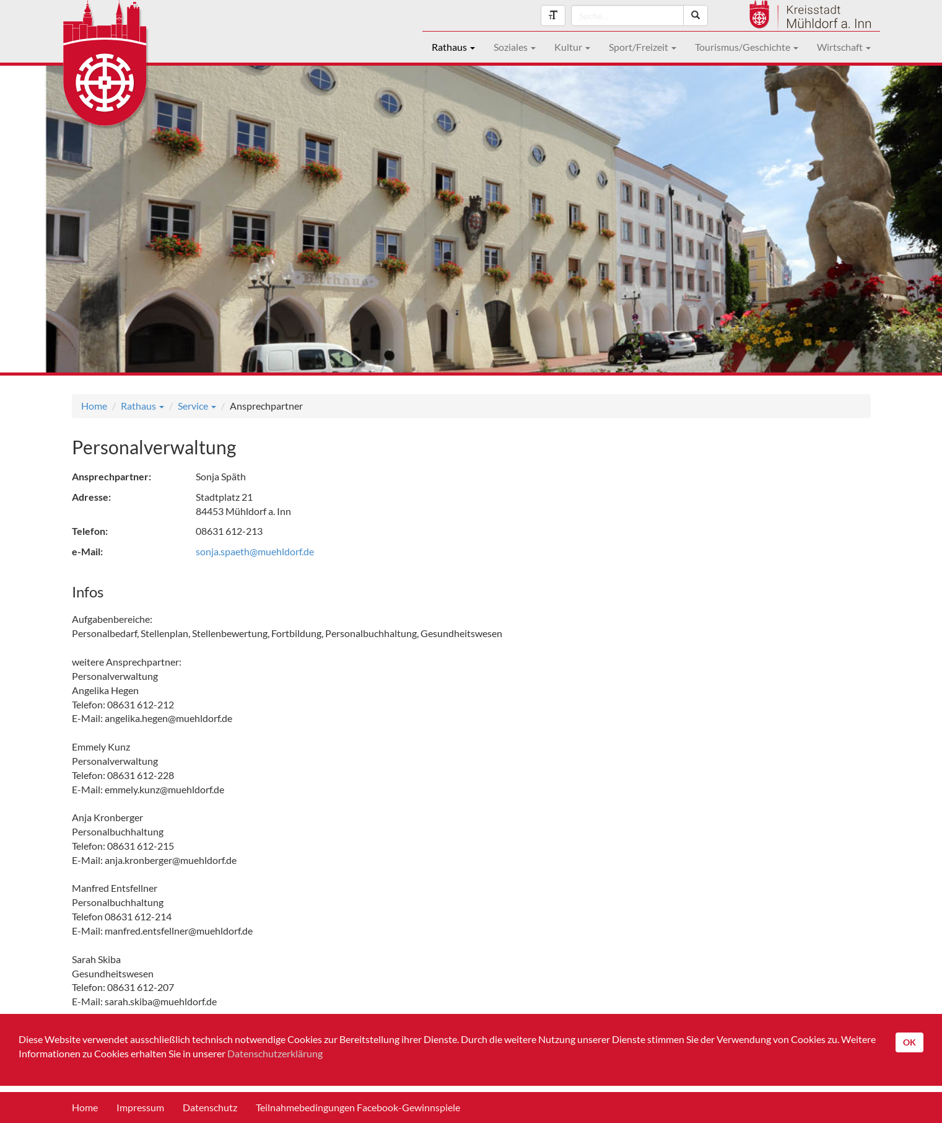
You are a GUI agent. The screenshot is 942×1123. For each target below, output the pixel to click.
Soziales (515, 47)
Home (94, 406)
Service (197, 406)
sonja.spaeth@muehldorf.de (255, 551)
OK (909, 1042)
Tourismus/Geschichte (746, 47)
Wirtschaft (844, 47)
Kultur (572, 47)
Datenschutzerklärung (275, 1053)
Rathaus (453, 47)
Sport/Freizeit (642, 47)
